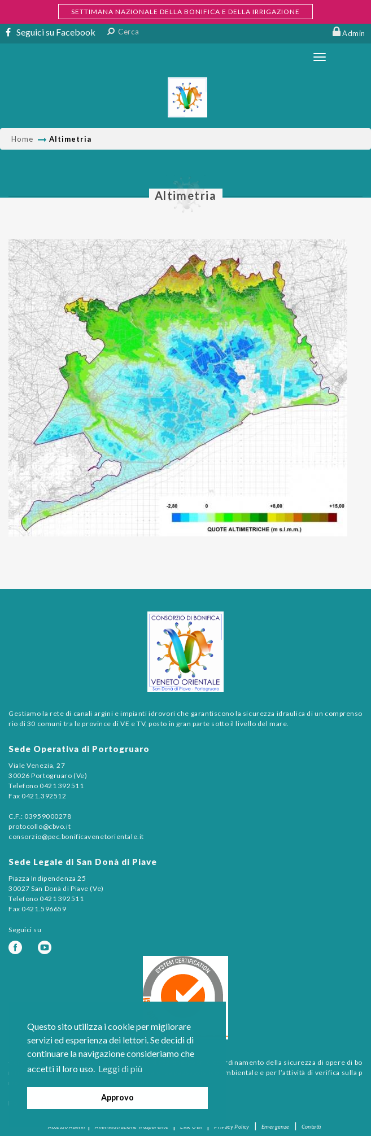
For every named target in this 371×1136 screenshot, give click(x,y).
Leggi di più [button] (120, 1068)
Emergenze (275, 1126)
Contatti (311, 1126)
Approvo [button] (117, 1097)
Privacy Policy (232, 1126)
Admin (353, 33)
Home (22, 138)
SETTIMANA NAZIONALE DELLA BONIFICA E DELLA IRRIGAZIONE (185, 11)
